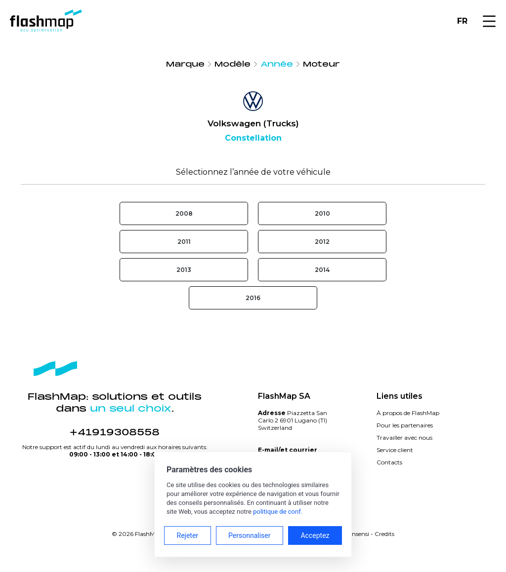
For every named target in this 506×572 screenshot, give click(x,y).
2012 (322, 241)
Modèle (232, 64)
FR (462, 21)
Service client (395, 450)
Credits (384, 533)
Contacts (389, 462)
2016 (253, 298)
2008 (184, 213)
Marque (185, 64)
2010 (322, 213)
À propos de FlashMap (408, 413)
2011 (184, 241)
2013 (183, 269)
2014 (322, 269)
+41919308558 (115, 432)
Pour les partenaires (405, 425)
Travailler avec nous (404, 437)
